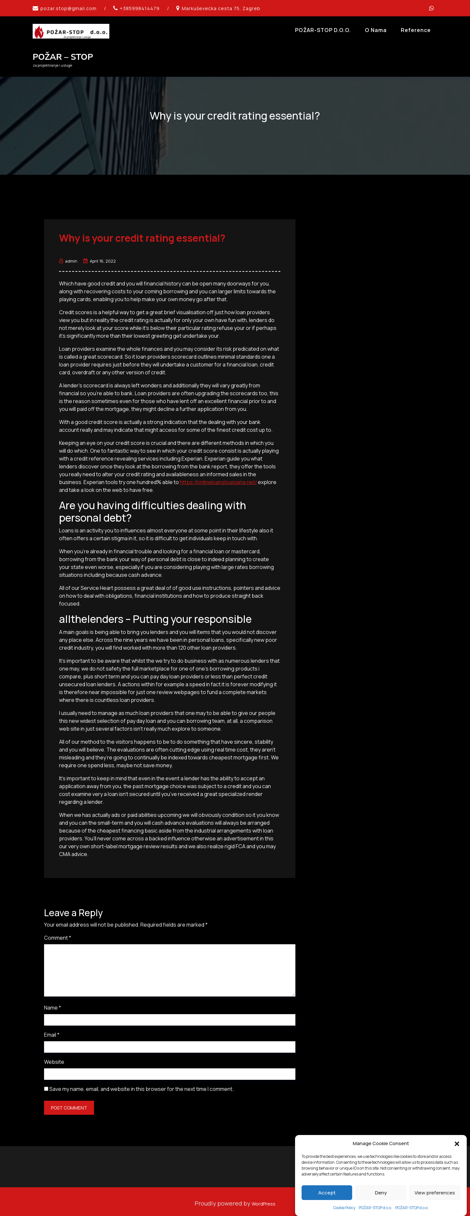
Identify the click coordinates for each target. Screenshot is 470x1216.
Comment (57, 934)
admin (68, 257)
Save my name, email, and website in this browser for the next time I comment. (141, 1085)
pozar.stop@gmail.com (68, 8)
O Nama (376, 30)
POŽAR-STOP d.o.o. (323, 30)
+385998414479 (140, 8)
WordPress (263, 1200)
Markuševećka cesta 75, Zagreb (221, 8)
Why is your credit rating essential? (142, 234)
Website (54, 1058)
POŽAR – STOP (63, 57)
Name (52, 1004)
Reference (416, 30)
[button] (457, 1184)
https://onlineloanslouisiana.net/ (218, 478)
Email (51, 1031)
